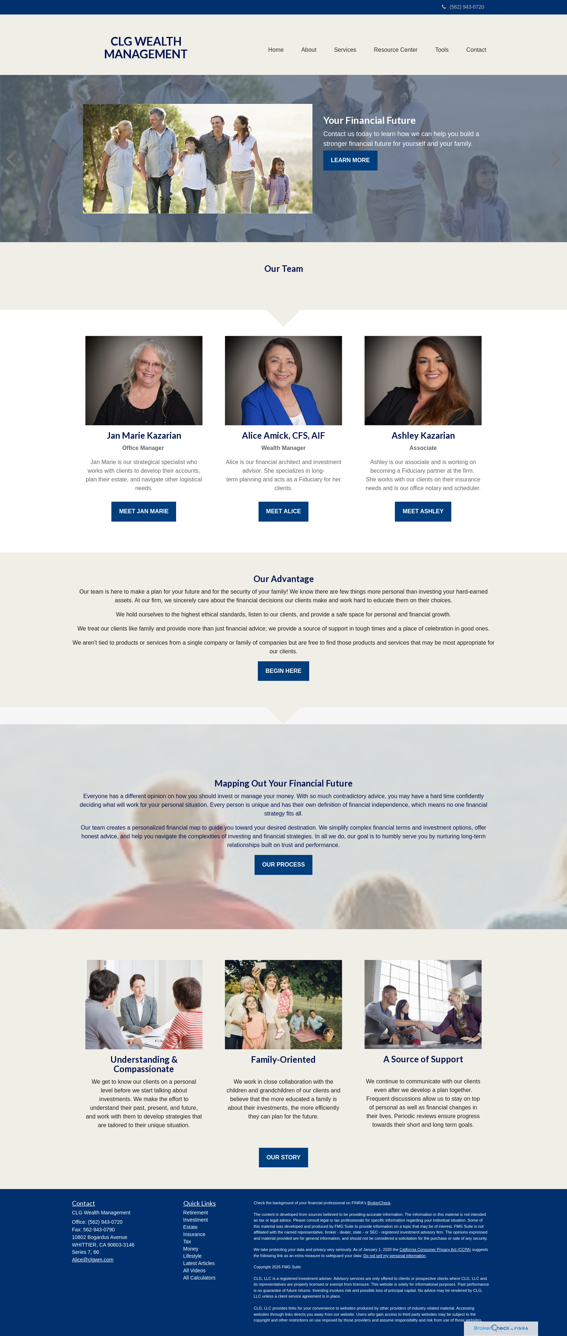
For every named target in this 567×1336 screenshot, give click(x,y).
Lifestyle (192, 1256)
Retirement (195, 1212)
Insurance (194, 1234)
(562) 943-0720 (463, 7)
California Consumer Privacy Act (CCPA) (435, 1249)
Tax (187, 1241)
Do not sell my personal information (394, 1255)
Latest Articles (199, 1263)
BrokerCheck (379, 1203)
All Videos (194, 1270)
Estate (190, 1227)
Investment (195, 1220)
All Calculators (199, 1278)
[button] (306, 45)
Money (191, 1249)
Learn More (350, 160)
